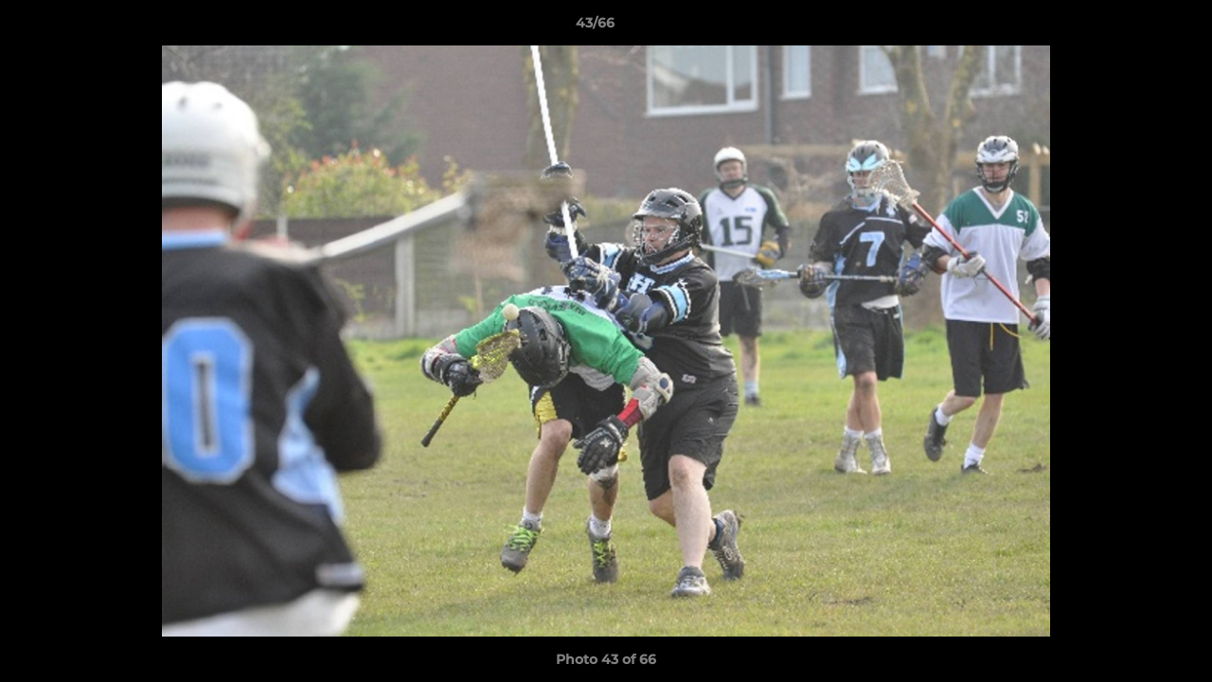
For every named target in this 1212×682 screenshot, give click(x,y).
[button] (1132, 27)
